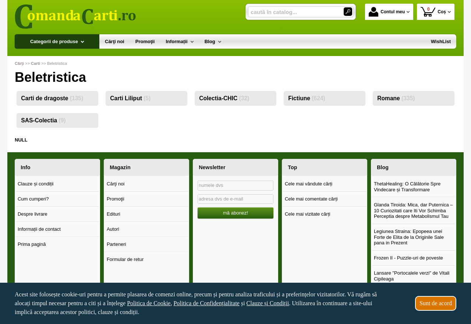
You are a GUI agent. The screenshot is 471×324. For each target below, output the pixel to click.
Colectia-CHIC (224, 98)
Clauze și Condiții (268, 303)
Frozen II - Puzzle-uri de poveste (408, 258)
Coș (433, 12)
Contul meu (387, 12)
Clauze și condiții (36, 184)
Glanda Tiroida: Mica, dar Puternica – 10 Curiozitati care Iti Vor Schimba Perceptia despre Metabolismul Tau (413, 210)
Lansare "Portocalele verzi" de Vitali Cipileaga (412, 276)
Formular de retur (125, 259)
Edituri (113, 214)
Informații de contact (39, 229)
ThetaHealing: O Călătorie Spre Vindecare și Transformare (407, 186)
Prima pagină (32, 244)
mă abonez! (235, 213)
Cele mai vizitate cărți (307, 214)
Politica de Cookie (148, 303)
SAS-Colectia (43, 120)
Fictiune (306, 98)
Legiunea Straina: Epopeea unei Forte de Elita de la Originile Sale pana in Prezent (409, 237)
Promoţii (115, 199)
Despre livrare (32, 214)
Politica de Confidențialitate (206, 303)
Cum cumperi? (33, 199)
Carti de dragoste (52, 98)
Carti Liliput (130, 98)
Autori (113, 229)
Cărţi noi (115, 184)
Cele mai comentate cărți (311, 199)
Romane (396, 98)
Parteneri (116, 244)
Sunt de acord (435, 303)
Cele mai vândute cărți (308, 184)
